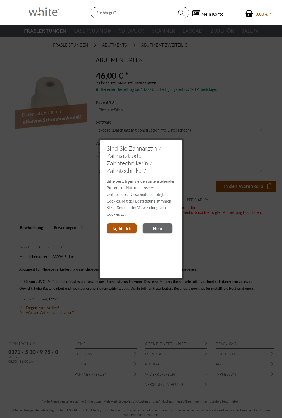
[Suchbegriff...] (140, 12)
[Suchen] (182, 12)
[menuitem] (140, 12)
